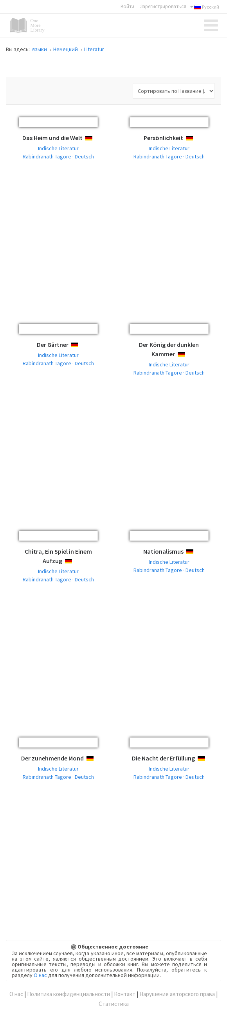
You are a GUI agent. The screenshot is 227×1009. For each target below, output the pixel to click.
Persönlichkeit (163, 138)
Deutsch (96, 138)
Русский (204, 7)
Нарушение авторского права (177, 994)
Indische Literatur (58, 148)
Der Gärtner (52, 344)
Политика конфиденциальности (68, 994)
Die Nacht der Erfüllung (163, 758)
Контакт (124, 994)
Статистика (114, 1003)
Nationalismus (163, 551)
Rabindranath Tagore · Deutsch (58, 156)
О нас (40, 975)
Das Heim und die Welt (52, 138)
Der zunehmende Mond (52, 758)
